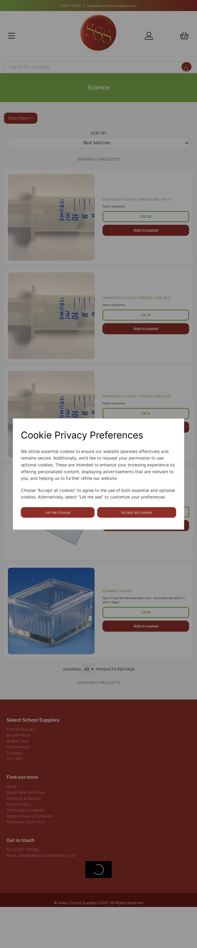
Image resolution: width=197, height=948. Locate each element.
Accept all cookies (136, 512)
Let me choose (57, 512)
